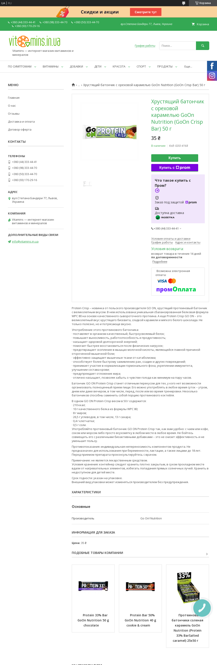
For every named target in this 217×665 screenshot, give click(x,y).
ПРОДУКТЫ (164, 66)
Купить (175, 158)
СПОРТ (141, 66)
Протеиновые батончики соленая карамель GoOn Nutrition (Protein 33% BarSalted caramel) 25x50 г (188, 628)
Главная (13, 98)
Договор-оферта (19, 129)
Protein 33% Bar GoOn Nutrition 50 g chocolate (94, 620)
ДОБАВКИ (76, 66)
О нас (12, 106)
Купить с (174, 168)
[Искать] (202, 45)
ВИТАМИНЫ (50, 66)
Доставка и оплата (21, 121)
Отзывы (13, 114)
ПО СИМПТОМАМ (19, 66)
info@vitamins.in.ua (25, 241)
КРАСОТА (119, 66)
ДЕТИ (97, 66)
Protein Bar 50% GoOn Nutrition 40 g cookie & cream (141, 620)
